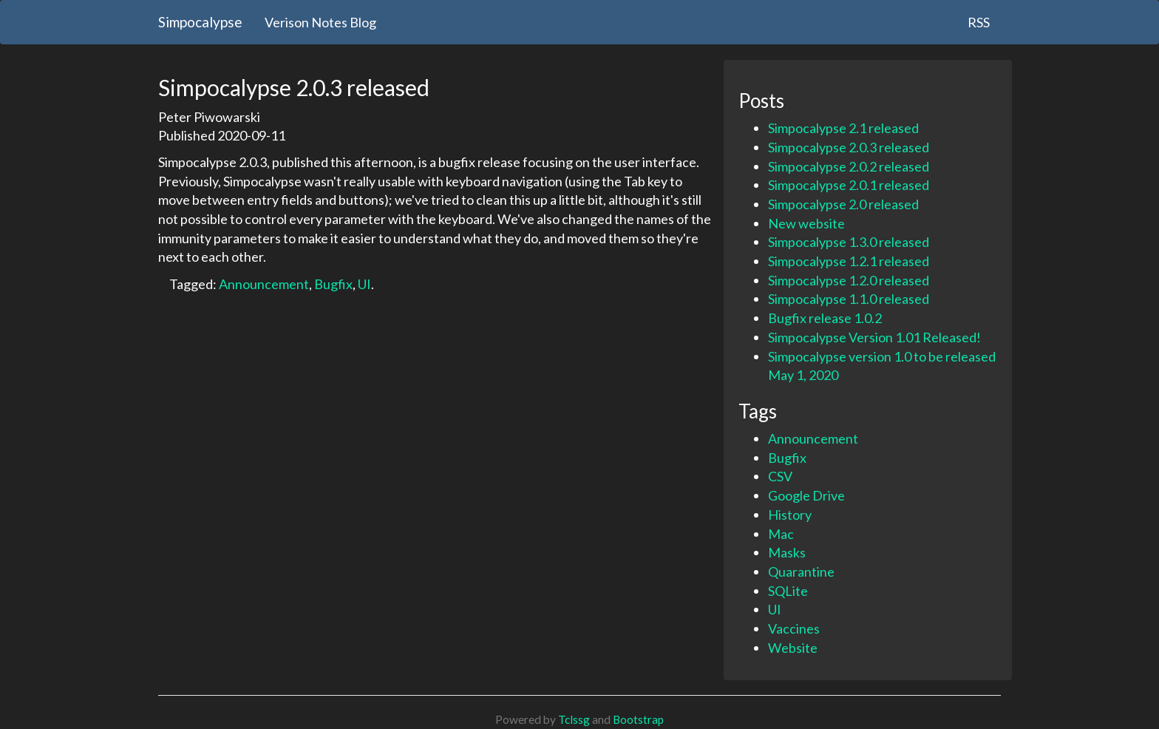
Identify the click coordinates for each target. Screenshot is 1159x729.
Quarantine (801, 571)
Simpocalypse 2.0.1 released (848, 185)
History (790, 514)
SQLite (788, 591)
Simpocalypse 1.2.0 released (848, 280)
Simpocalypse (200, 21)
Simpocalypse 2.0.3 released (848, 147)
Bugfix (333, 284)
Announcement (264, 284)
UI (364, 284)
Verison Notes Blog (320, 22)
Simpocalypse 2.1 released (843, 128)
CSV (780, 476)
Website (793, 648)
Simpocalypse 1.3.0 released (848, 242)
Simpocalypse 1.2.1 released (848, 261)
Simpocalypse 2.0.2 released (848, 166)
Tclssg (574, 719)
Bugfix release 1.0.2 (825, 318)
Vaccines (794, 628)
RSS (979, 22)
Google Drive (806, 495)
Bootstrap (638, 719)
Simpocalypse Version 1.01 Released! (874, 337)
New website (806, 223)
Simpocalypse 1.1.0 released (848, 299)
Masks (787, 552)
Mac (781, 534)
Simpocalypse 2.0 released (843, 204)
